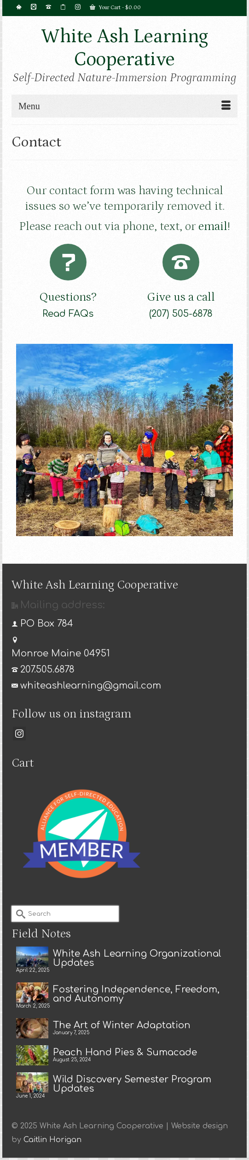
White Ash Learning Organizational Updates (137, 958)
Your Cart (115, 7)
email (212, 226)
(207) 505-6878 (181, 313)
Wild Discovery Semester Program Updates (132, 1083)
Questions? (68, 297)
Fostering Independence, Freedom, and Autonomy (136, 993)
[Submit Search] (18, 914)
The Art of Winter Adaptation (122, 1025)
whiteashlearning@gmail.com (86, 685)
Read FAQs (67, 313)
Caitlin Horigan (52, 1140)
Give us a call (181, 297)
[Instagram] (19, 734)
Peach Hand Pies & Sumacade (125, 1052)
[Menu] (124, 106)
